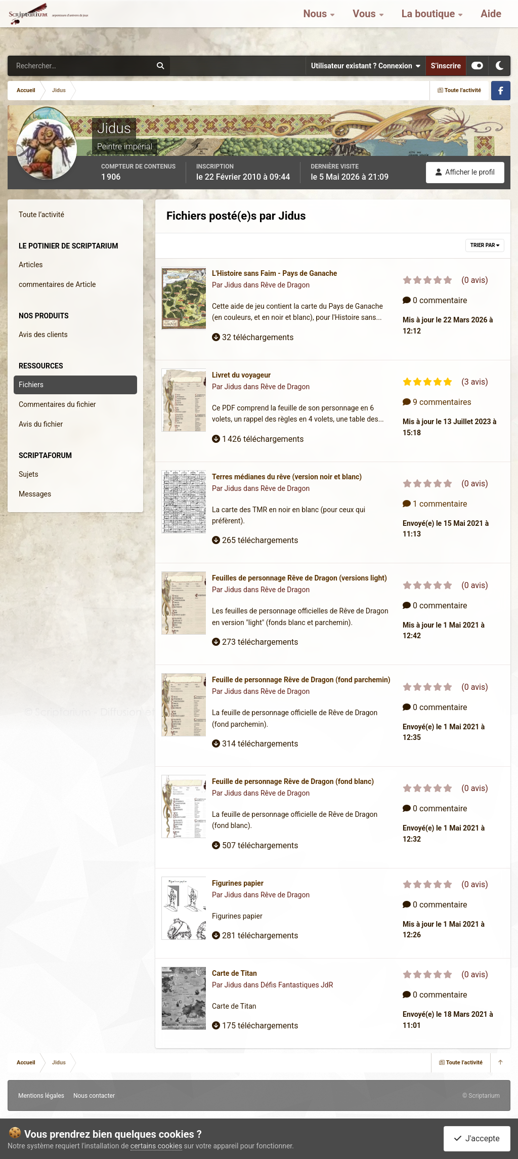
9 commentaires (437, 402)
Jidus (233, 285)
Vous (365, 25)
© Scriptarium (481, 1095)
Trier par (484, 245)
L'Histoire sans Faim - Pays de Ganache (274, 273)
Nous (316, 25)
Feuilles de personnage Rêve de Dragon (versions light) (299, 578)
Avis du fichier (41, 424)
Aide (491, 25)
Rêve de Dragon (285, 285)
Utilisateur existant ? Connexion (365, 65)
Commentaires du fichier (57, 404)
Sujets (28, 474)
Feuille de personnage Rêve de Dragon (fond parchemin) (301, 680)
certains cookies (156, 1146)
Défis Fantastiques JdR (297, 985)
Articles (31, 265)
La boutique (430, 25)
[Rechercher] (52, 65)
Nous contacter (94, 1095)
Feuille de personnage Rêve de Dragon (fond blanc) (293, 781)
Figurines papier (238, 883)
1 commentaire (435, 504)
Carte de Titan (234, 973)
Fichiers (31, 385)
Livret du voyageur (241, 375)
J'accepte (477, 1138)
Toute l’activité (41, 215)
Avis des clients (43, 334)
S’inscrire (446, 66)
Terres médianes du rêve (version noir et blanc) (287, 477)
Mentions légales (41, 1095)
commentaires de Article (57, 284)
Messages (35, 494)
